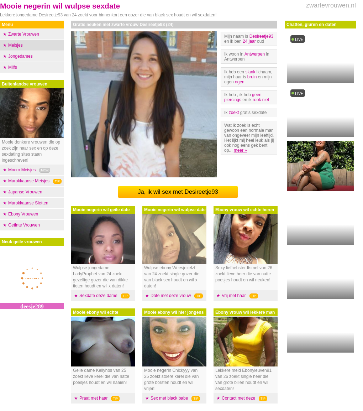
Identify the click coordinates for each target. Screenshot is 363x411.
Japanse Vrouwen (25, 191)
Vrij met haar (234, 295)
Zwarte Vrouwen (23, 34)
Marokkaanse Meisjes (28, 180)
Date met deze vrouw (171, 295)
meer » (240, 150)
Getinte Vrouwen (24, 225)
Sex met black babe (169, 398)
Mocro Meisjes (22, 169)
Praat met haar (93, 398)
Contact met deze (238, 398)
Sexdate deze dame (98, 295)
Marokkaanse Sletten (28, 203)
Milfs (12, 67)
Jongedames (20, 56)
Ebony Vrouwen (23, 214)
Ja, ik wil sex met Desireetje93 (178, 191)
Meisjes (15, 45)
